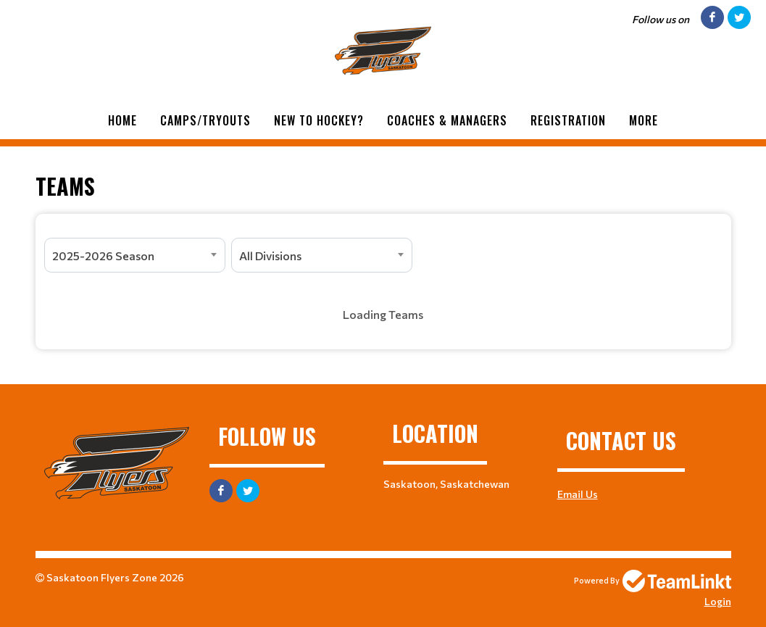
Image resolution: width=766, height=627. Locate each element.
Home (122, 120)
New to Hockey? (319, 120)
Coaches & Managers (447, 120)
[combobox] (134, 255)
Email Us (577, 494)
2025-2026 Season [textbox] (103, 255)
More (643, 120)
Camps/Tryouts (205, 120)
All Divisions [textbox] (270, 255)
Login (717, 601)
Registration (568, 120)
